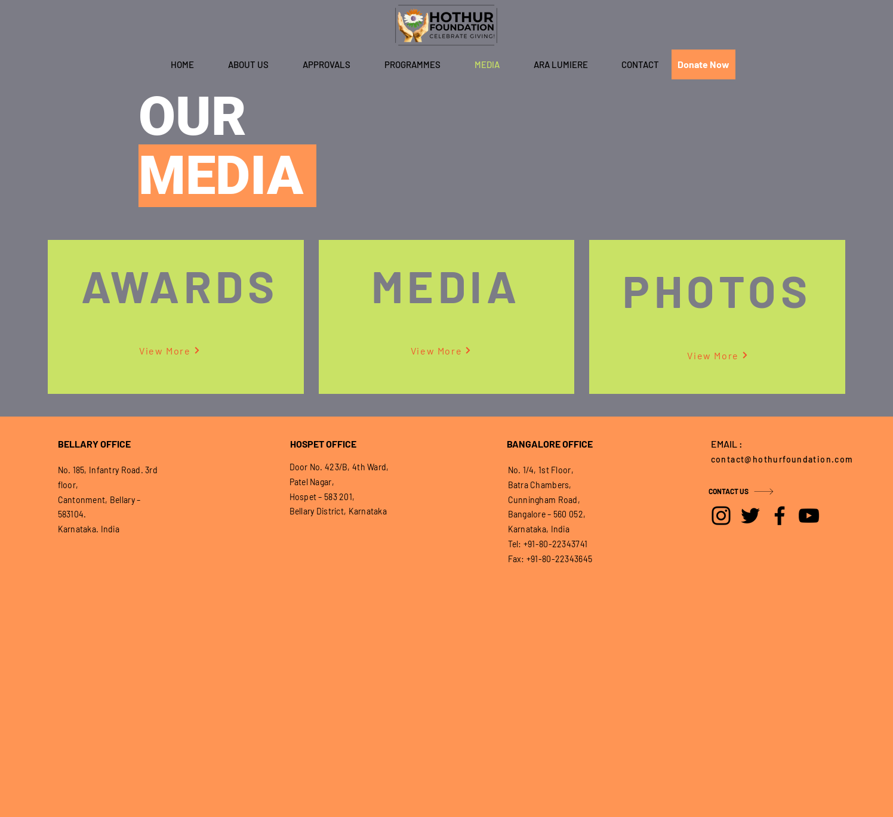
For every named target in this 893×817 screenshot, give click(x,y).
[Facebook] (779, 515)
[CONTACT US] (751, 491)
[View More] (169, 350)
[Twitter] (750, 515)
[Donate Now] (703, 64)
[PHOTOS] (718, 290)
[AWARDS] (181, 285)
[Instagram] (721, 515)
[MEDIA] (447, 285)
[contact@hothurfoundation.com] (785, 459)
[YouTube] (808, 515)
